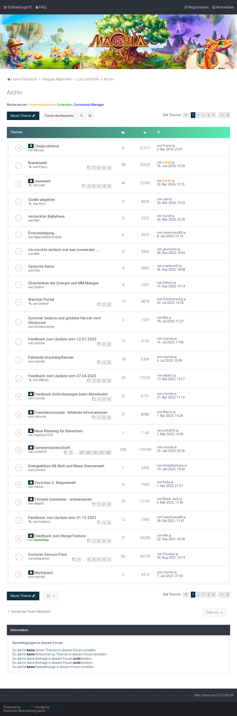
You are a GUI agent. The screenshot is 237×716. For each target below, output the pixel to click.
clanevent (42, 181)
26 (108, 452)
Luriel (167, 162)
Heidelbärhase (173, 465)
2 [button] (198, 115)
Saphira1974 (43, 435)
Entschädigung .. (42, 233)
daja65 (168, 375)
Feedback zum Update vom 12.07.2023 (62, 339)
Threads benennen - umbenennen (63, 499)
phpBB (26, 707)
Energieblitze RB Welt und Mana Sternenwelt (66, 466)
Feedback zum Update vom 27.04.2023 (62, 376)
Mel (36, 220)
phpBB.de (53, 711)
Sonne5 (39, 470)
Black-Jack (171, 499)
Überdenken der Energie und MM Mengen (63, 283)
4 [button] (208, 115)
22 (81, 452)
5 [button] (213, 115)
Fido (37, 270)
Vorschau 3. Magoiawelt (55, 482)
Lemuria (40, 416)
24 (95, 452)
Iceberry (45, 522)
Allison (43, 380)
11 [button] (222, 115)
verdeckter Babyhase (46, 216)
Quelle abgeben (41, 199)
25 (101, 452)
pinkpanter (42, 558)
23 (88, 452)
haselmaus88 (173, 232)
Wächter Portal (41, 299)
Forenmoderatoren (42, 105)
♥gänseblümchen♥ (47, 237)
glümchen (170, 249)
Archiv (14, 92)
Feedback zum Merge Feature (60, 536)
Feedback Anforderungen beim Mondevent (71, 394)
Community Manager (88, 105)
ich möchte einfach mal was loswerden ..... (64, 249)
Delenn (39, 287)
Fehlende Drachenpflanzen (51, 357)
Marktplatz (43, 572)
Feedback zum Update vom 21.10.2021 (62, 517)
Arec (42, 204)
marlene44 (171, 266)
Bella (166, 482)
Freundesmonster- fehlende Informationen (70, 412)
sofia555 (169, 430)
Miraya (39, 150)
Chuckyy (169, 554)
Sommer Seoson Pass (47, 554)
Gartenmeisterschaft (52, 447)
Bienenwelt (37, 162)
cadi (42, 185)
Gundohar (41, 540)
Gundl (167, 216)
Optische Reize (41, 266)
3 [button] (203, 115)
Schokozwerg (173, 299)
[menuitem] (40, 7)
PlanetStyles (59, 707)
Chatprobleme (46, 146)
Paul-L (43, 167)
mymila (39, 343)
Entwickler (64, 105)
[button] (186, 115)
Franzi (167, 145)
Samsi (38, 487)
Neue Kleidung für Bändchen (58, 431)
